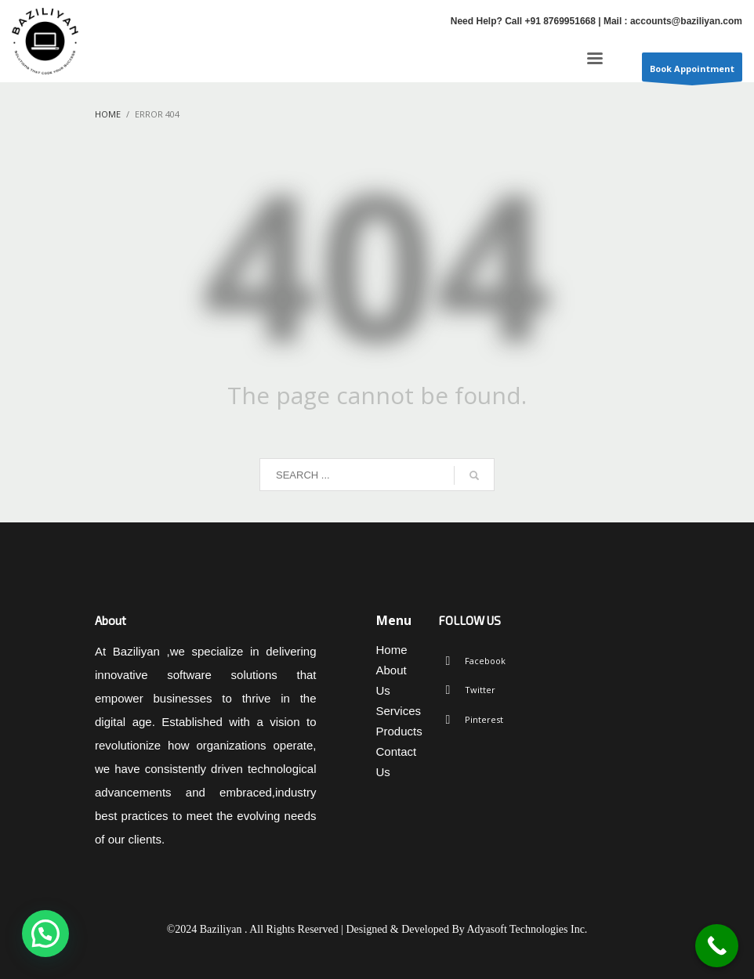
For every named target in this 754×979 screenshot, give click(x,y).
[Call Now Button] (716, 945)
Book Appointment (692, 72)
